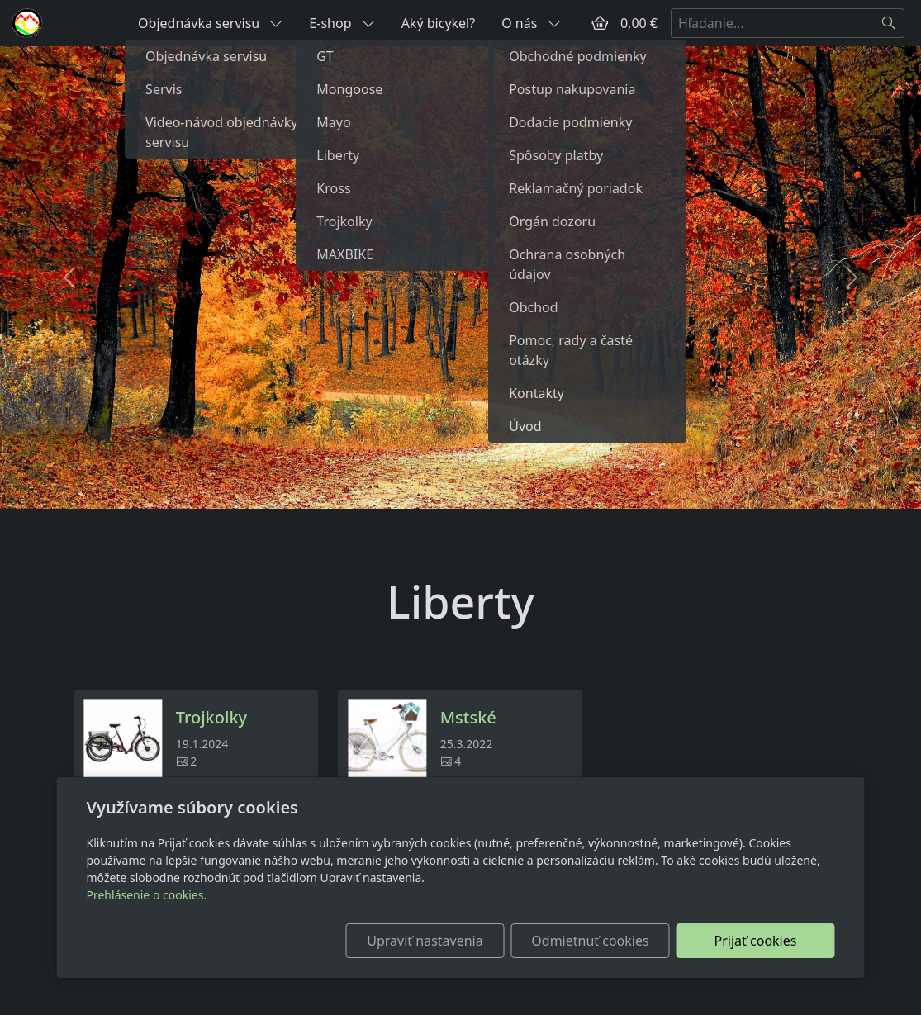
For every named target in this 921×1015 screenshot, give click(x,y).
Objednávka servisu (210, 23)
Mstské (468, 717)
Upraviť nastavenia (424, 941)
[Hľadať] (889, 23)
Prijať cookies (755, 941)
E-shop (341, 23)
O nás (530, 23)
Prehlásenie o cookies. (147, 895)
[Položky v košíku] (599, 23)
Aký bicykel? (438, 23)
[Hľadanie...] (772, 23)
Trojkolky (211, 717)
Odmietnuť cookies (589, 941)
